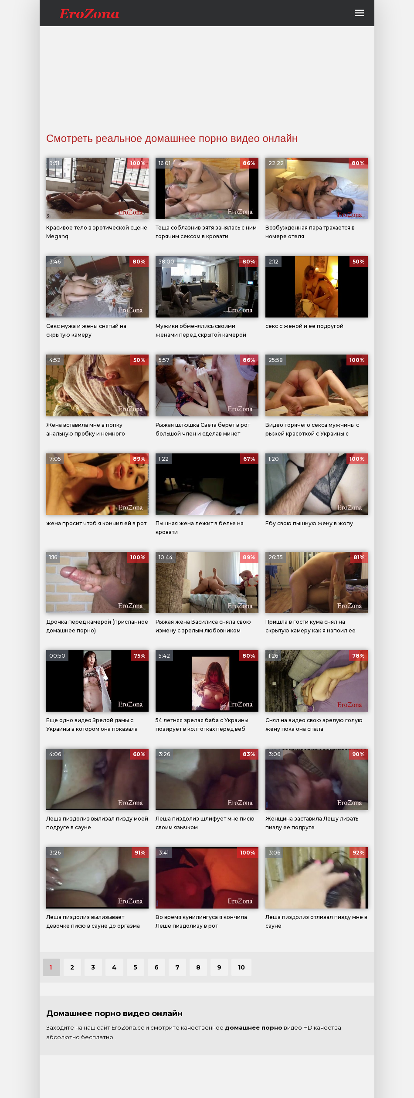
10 (241, 967)
